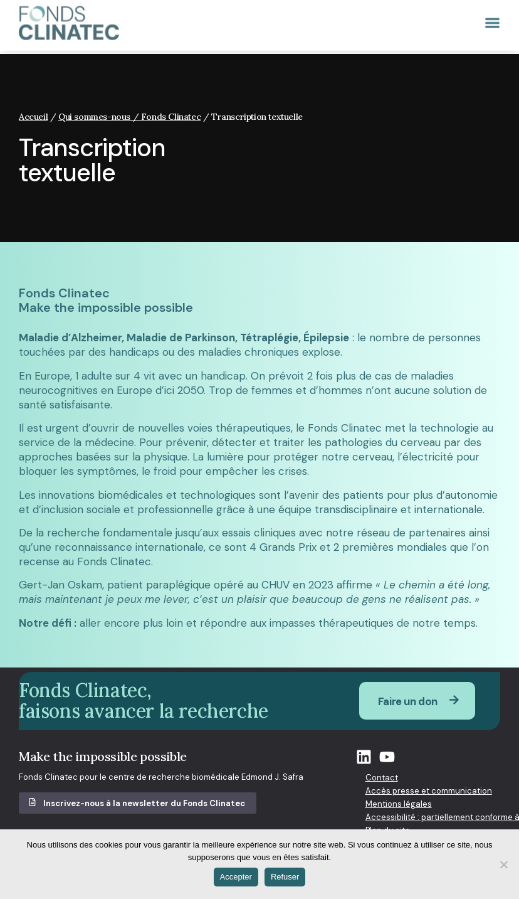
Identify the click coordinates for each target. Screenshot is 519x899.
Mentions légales (398, 804)
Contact (381, 777)
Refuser (285, 876)
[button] (490, 17)
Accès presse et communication (428, 790)
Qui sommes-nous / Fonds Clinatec (129, 116)
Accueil (33, 116)
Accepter (236, 876)
